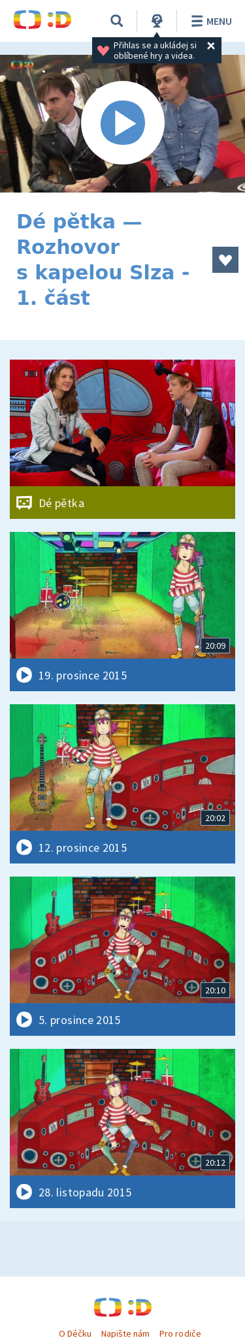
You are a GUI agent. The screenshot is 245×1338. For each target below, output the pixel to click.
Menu (209, 21)
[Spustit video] (122, 124)
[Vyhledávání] (117, 21)
